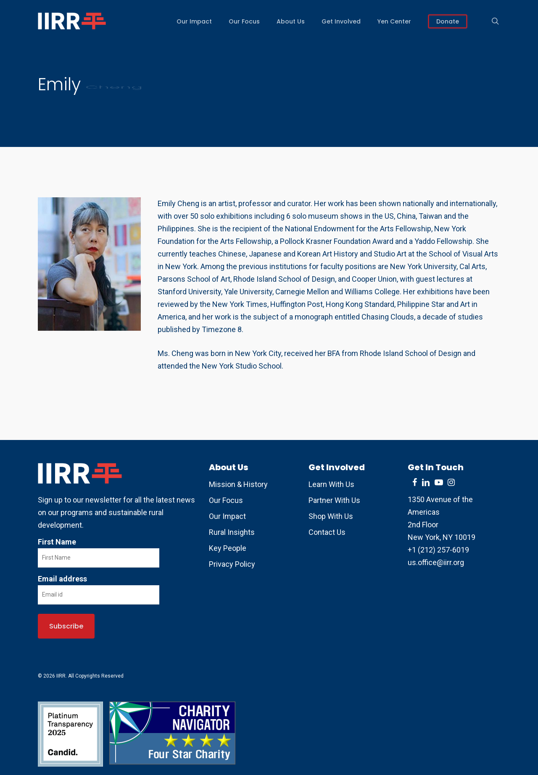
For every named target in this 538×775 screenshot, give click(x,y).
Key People (227, 548)
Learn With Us (331, 484)
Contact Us (327, 532)
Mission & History (238, 484)
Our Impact (227, 516)
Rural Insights (232, 532)
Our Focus (226, 500)
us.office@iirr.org (436, 562)
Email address (62, 578)
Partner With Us (334, 500)
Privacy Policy (232, 564)
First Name (57, 541)
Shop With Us (331, 516)
